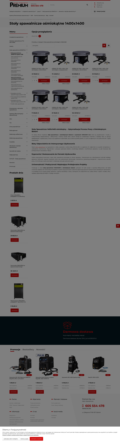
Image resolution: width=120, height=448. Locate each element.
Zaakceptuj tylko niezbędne (11, 438)
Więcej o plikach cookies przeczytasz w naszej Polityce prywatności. (20, 435)
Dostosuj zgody (24, 438)
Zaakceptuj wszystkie (36, 438)
